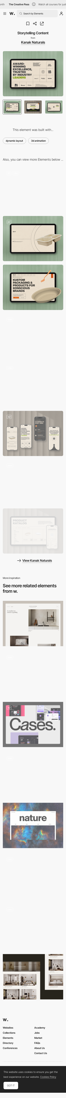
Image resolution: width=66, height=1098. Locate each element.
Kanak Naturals (33, 42)
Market (38, 1037)
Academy (39, 1027)
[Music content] (33, 674)
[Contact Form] (33, 482)
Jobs (37, 1032)
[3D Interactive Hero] (33, 189)
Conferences (10, 1048)
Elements (8, 1037)
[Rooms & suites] (33, 976)
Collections (9, 1032)
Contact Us (40, 1053)
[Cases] (33, 724)
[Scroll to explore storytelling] (33, 336)
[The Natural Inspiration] (33, 825)
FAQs (37, 1042)
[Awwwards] (12, 13)
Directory (8, 1042)
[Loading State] (33, 238)
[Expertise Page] (33, 926)
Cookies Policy (48, 1077)
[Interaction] (33, 384)
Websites (8, 1027)
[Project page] (33, 623)
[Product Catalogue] (33, 531)
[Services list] (33, 774)
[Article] (33, 876)
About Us (39, 1048)
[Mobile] (33, 433)
